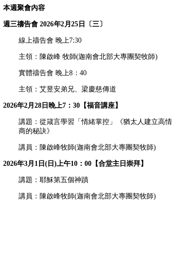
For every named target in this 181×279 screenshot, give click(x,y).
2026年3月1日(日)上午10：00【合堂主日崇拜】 (75, 163)
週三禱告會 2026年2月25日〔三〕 (54, 24)
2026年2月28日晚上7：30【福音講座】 (62, 105)
